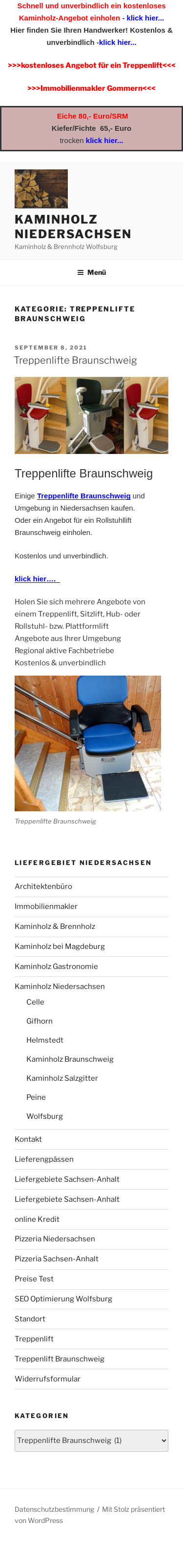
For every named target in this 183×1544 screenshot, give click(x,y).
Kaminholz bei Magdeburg (60, 946)
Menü (91, 272)
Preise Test (34, 1279)
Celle (35, 1002)
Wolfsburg (44, 1116)
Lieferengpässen (44, 1159)
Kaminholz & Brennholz (55, 926)
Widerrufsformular (48, 1379)
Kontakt (28, 1139)
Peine (36, 1097)
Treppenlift (34, 1339)
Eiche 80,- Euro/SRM (92, 116)
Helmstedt (44, 1040)
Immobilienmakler (46, 906)
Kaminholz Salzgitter (62, 1078)
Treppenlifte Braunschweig (75, 360)
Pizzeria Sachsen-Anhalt (57, 1259)
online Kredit (37, 1219)
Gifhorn (39, 1021)
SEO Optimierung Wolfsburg (63, 1299)
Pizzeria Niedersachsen (55, 1239)
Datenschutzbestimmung (54, 1509)
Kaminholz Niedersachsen (73, 226)
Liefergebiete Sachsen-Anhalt (67, 1179)
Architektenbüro (43, 886)
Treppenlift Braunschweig (59, 1359)
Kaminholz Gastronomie (56, 966)
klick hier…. (37, 579)
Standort (30, 1319)
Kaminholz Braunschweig (70, 1059)
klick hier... (144, 18)
